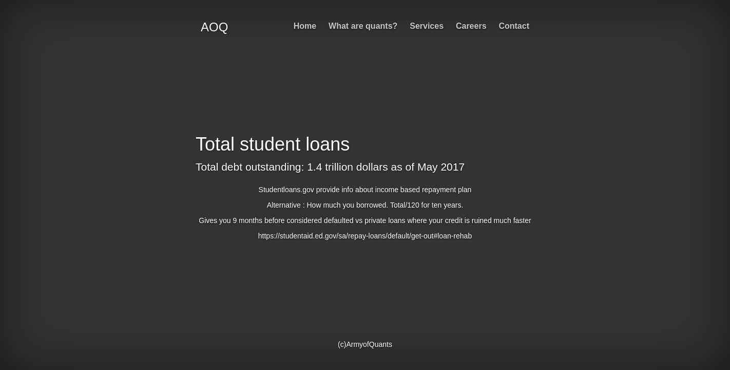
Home (305, 26)
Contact (513, 26)
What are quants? (363, 26)
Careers (471, 26)
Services (427, 26)
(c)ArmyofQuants (365, 344)
